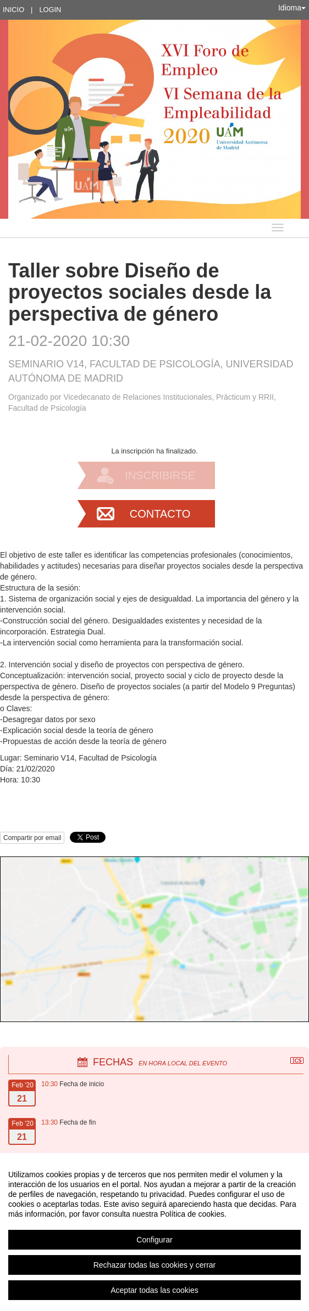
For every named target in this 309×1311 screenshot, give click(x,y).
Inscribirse (160, 475)
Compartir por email (32, 838)
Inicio (13, 9)
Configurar (154, 1239)
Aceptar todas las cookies (154, 1290)
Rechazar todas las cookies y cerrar (154, 1265)
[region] (154, 1232)
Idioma (292, 7)
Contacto (160, 514)
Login (50, 9)
